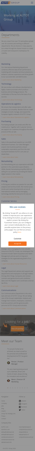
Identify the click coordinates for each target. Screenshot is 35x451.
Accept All (17, 244)
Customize (17, 238)
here (19, 232)
